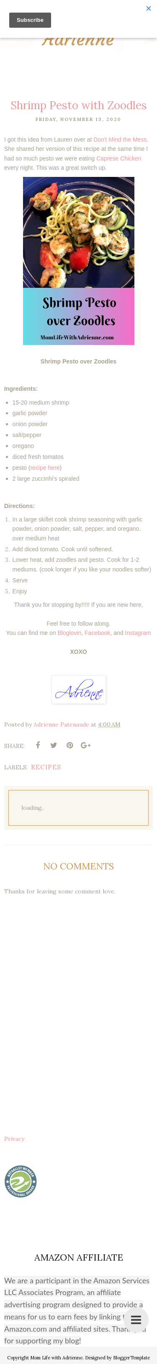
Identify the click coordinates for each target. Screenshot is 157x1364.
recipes (46, 767)
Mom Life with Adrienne (56, 1358)
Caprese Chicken (118, 158)
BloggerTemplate (131, 1358)
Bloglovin (69, 632)
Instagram (138, 632)
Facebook (97, 632)
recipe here (44, 467)
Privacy (14, 1139)
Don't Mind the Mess (120, 139)
